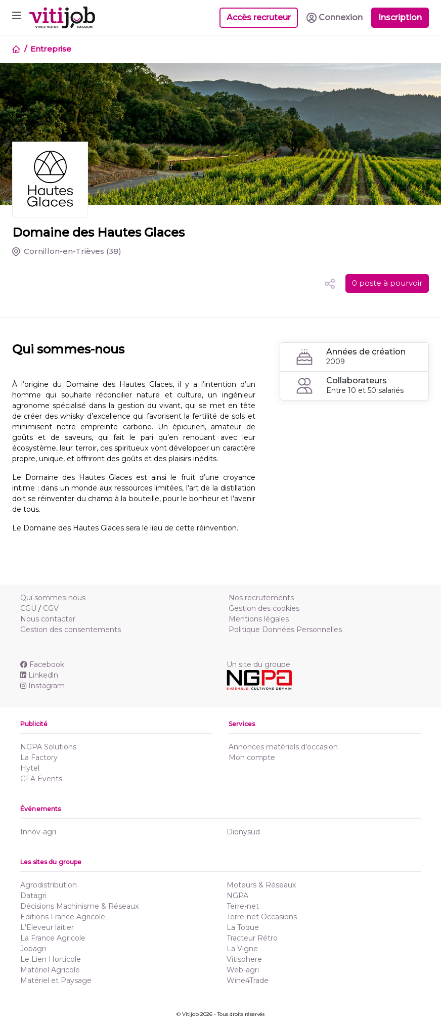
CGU (28, 608)
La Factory (39, 757)
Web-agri (243, 969)
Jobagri (33, 948)
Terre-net (243, 906)
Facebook (42, 664)
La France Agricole (52, 938)
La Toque (243, 927)
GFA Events (41, 778)
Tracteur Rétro (252, 938)
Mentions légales (259, 618)
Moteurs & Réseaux (261, 884)
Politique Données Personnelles (285, 629)
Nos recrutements (261, 597)
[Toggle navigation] (16, 17)
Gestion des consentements (70, 629)
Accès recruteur (259, 17)
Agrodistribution (48, 884)
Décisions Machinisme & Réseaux (79, 906)
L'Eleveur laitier (47, 927)
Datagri (33, 895)
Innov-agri (38, 831)
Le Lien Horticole (50, 959)
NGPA (237, 895)
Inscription (400, 17)
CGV (51, 608)
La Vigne (242, 948)
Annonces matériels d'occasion (283, 746)
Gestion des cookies (264, 608)
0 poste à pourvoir (387, 283)
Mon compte (252, 757)
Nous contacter (47, 618)
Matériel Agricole (50, 969)
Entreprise (50, 49)
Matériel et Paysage (56, 980)
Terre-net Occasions (262, 916)
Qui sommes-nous (52, 597)
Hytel (29, 768)
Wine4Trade (248, 980)
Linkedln (39, 675)
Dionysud (243, 831)
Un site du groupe (258, 664)
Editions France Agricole (62, 916)
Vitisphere (244, 959)
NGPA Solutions (48, 746)
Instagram (42, 685)
